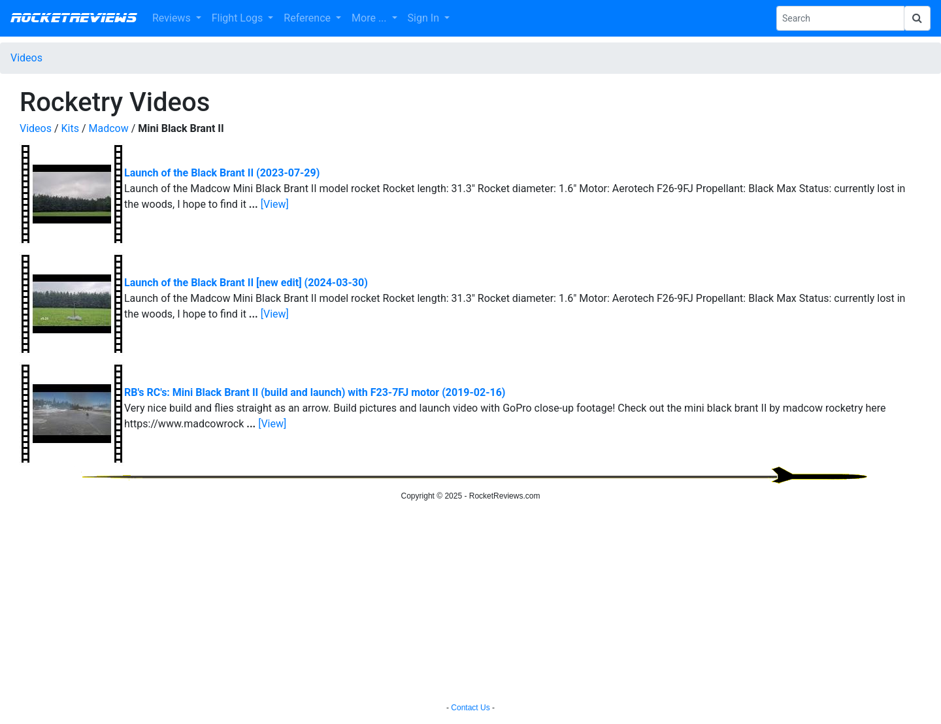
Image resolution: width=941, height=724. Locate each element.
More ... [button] (370, 18)
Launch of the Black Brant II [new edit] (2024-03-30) (246, 282)
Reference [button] (308, 18)
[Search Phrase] (840, 18)
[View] (275, 204)
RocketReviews (73, 18)
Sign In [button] (425, 18)
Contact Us (470, 707)
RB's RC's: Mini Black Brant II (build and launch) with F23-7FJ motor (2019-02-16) (314, 392)
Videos (26, 58)
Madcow (108, 128)
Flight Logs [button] (239, 18)
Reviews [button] (172, 18)
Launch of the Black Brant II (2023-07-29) (222, 173)
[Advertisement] (470, 603)
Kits (70, 128)
